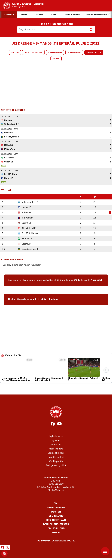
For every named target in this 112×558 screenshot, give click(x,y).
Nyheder (56, 440)
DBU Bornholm (56, 507)
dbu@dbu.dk (57, 490)
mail (76, 280)
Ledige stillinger (56, 453)
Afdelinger (56, 444)
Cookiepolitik (56, 461)
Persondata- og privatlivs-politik (56, 541)
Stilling (15, 52)
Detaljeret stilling (33, 52)
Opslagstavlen (94, 52)
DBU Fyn (56, 512)
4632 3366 (96, 280)
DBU (56, 503)
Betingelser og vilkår (56, 465)
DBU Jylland (56, 516)
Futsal (56, 532)
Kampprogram (55, 52)
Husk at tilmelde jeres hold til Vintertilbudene (33, 299)
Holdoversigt (74, 52)
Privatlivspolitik (56, 457)
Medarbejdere (56, 449)
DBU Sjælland (56, 528)
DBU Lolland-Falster (56, 524)
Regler (56, 59)
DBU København (56, 520)
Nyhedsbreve (56, 436)
